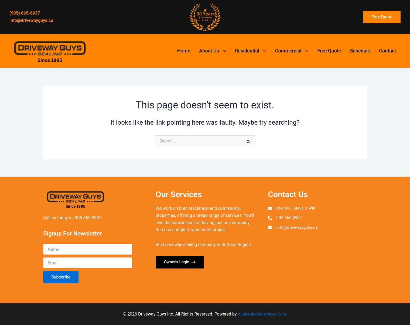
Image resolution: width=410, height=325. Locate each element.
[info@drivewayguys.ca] (293, 228)
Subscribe (60, 277)
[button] (382, 17)
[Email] (87, 262)
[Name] (87, 249)
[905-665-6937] (285, 218)
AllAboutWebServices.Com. (262, 314)
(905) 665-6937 (24, 13)
